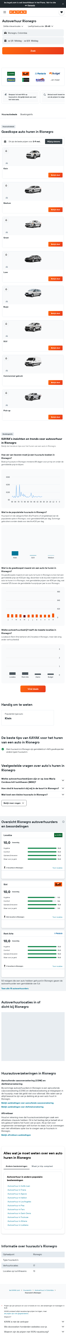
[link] (33, 689)
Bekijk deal (55, 175)
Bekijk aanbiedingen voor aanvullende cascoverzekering (27, 1103)
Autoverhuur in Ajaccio (17, 1194)
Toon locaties (57, 868)
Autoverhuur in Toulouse (18, 1217)
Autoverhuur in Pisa (16, 1205)
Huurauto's (27, 1290)
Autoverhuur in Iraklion (17, 1197)
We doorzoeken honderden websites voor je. (34, 1326)
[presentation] (63, 821)
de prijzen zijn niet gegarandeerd (16, 1313)
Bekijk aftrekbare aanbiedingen (16, 1135)
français (31, 5)
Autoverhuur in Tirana (17, 1190)
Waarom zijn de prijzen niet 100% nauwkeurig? (34, 1331)
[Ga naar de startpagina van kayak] (18, 12)
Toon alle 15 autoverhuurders (15, 988)
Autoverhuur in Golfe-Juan (19, 1186)
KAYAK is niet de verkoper (34, 1321)
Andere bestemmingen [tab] (16, 1166)
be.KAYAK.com (14, 1290)
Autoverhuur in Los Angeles (19, 1201)
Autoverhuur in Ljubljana (18, 1225)
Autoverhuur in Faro (16, 1209)
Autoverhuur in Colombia (44, 1290)
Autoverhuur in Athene (17, 1221)
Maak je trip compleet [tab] (42, 1166)
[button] (63, 4)
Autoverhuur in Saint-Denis (19, 1213)
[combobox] (13, 26)
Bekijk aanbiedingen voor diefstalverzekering (22, 1107)
